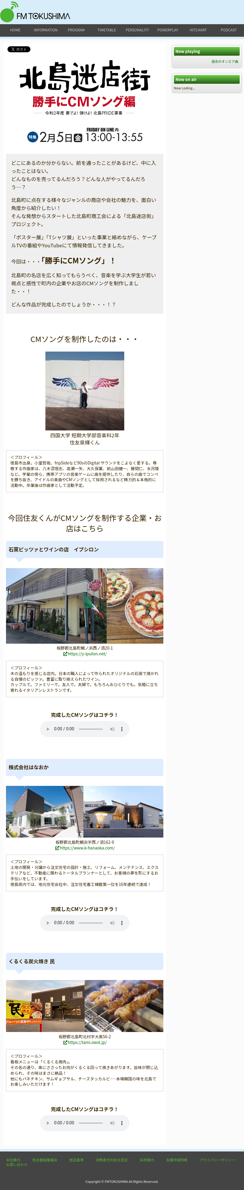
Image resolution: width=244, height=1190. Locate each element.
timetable (106, 29)
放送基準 (76, 1159)
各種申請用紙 (177, 1159)
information (46, 29)
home (15, 29)
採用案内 (147, 1159)
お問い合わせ (16, 1164)
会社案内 (13, 1159)
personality (137, 29)
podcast (229, 29)
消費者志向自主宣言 (112, 1159)
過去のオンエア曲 (224, 61)
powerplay (167, 29)
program (76, 29)
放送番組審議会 (44, 1159)
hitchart (198, 29)
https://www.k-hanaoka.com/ (85, 848)
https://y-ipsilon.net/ (85, 654)
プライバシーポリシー (217, 1159)
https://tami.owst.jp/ (85, 1042)
